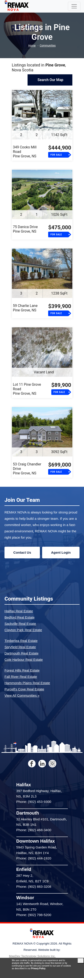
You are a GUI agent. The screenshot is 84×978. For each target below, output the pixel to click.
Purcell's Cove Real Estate (24, 689)
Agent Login (61, 552)
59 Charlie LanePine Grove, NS (25, 308)
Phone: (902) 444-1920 (33, 858)
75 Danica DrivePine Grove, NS (25, 229)
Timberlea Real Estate (21, 641)
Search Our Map (50, 80)
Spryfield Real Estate (20, 647)
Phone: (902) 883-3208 (33, 886)
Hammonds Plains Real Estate (27, 683)
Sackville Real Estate (20, 624)
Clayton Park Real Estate (23, 630)
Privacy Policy (38, 968)
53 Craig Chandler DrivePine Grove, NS (27, 468)
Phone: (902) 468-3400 (33, 830)
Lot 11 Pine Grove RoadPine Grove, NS (27, 389)
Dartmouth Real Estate (21, 653)
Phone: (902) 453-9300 (33, 802)
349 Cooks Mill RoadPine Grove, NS (25, 151)
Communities (48, 45)
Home (32, 45)
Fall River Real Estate (20, 676)
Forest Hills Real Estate (22, 670)
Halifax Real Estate (18, 611)
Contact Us (22, 552)
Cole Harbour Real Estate (23, 659)
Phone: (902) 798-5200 (33, 915)
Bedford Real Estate (19, 617)
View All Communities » (21, 695)
